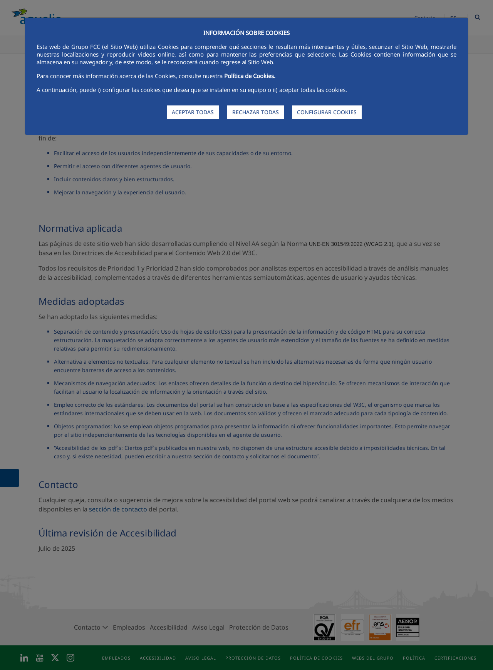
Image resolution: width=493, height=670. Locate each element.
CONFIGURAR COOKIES (327, 112)
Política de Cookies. (249, 76)
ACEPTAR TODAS (193, 112)
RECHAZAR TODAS (255, 112)
